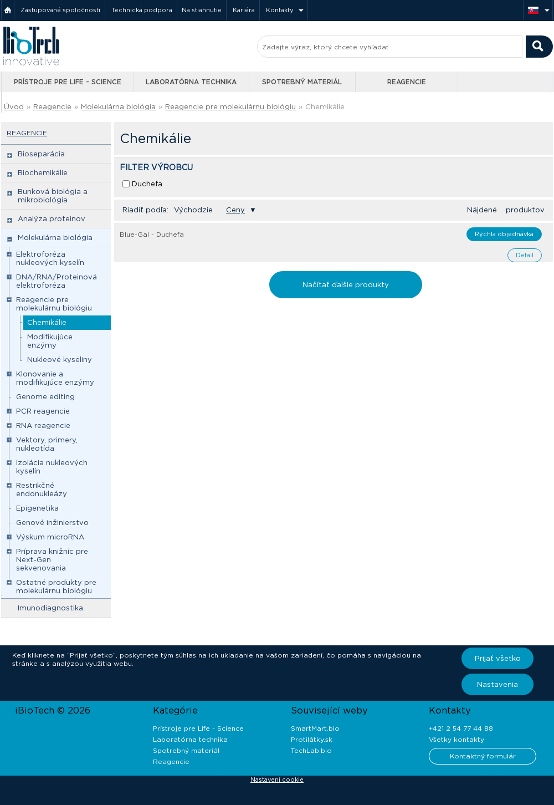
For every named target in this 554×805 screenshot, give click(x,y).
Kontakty (280, 10)
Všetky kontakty (456, 739)
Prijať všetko (498, 658)
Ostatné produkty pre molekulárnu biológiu (56, 586)
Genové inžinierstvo (52, 522)
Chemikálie (325, 107)
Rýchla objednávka (504, 234)
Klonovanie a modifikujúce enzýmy (55, 378)
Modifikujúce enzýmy (50, 341)
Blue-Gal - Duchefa (152, 234)
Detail (525, 255)
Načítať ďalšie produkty (345, 285)
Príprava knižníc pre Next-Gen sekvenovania (52, 559)
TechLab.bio (311, 750)
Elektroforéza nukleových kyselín (50, 258)
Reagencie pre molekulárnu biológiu (230, 107)
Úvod (14, 107)
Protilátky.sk (311, 739)
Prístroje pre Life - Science (67, 82)
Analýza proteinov (51, 219)
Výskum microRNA (50, 537)
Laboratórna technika (191, 82)
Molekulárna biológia (118, 107)
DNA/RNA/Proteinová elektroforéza (56, 281)
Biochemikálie (43, 173)
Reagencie (406, 82)
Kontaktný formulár (483, 756)
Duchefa (147, 184)
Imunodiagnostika (50, 608)
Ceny (235, 210)
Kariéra (244, 10)
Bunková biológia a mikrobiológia (53, 195)
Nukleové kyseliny (59, 359)
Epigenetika (37, 508)
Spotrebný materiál (302, 82)
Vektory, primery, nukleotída (47, 444)
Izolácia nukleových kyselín (52, 466)
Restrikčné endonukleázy (41, 489)
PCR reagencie (43, 411)
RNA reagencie (43, 425)
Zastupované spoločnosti (60, 10)
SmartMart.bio (315, 728)
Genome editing (45, 397)
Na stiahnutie (202, 10)
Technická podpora (141, 10)
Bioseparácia (41, 154)
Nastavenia (497, 684)
